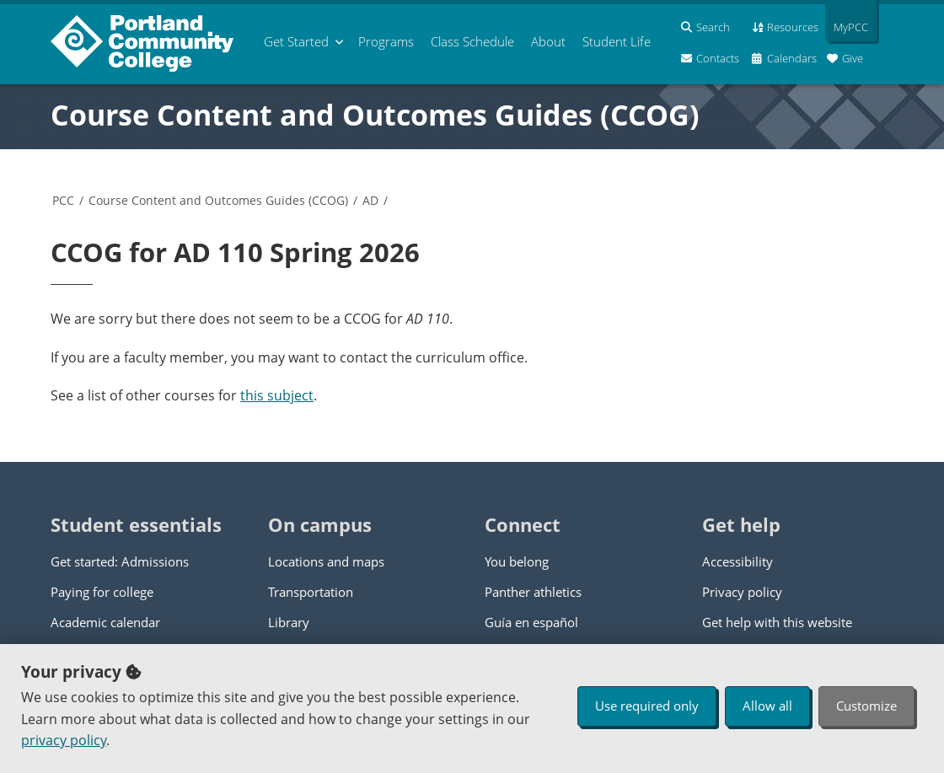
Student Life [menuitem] (616, 41)
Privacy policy (742, 591)
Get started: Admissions (120, 561)
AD (370, 200)
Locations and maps (326, 561)
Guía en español (531, 622)
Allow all (767, 705)
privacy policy (63, 740)
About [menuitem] (548, 41)
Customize (866, 705)
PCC (63, 200)
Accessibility (737, 561)
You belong (517, 561)
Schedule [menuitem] (472, 41)
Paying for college (102, 591)
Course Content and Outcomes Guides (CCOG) (375, 114)
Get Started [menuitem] (296, 41)
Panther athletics (533, 591)
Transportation (310, 591)
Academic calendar (105, 622)
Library (288, 622)
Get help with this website (777, 622)
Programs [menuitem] (386, 41)
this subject (277, 395)
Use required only (647, 705)
